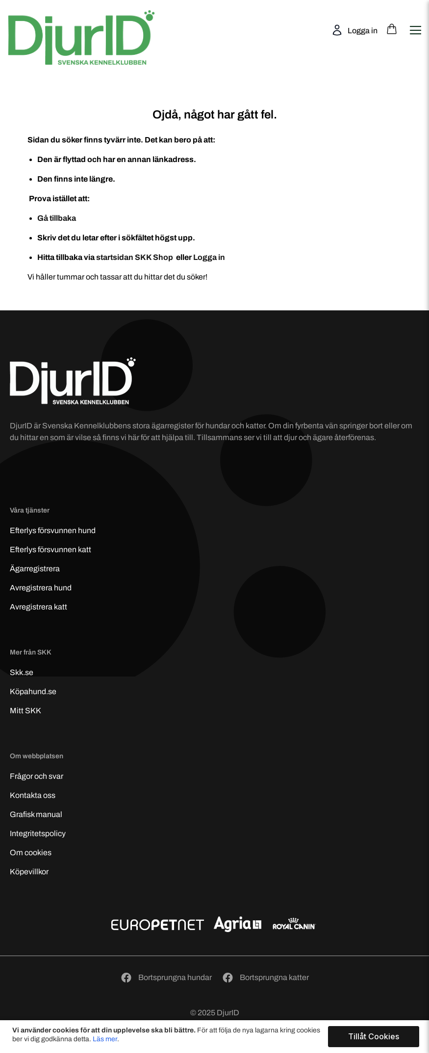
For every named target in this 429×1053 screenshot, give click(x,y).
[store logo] (89, 29)
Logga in (362, 30)
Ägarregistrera (35, 568)
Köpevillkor (29, 871)
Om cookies (30, 852)
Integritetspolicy (38, 833)
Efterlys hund (53, 530)
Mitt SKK (25, 710)
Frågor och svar (36, 776)
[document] (215, 1036)
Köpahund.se (33, 691)
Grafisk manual (36, 814)
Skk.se (21, 672)
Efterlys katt (50, 549)
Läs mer (105, 1039)
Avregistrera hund (41, 588)
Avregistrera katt (38, 607)
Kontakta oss (32, 795)
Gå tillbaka (56, 218)
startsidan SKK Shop (135, 257)
